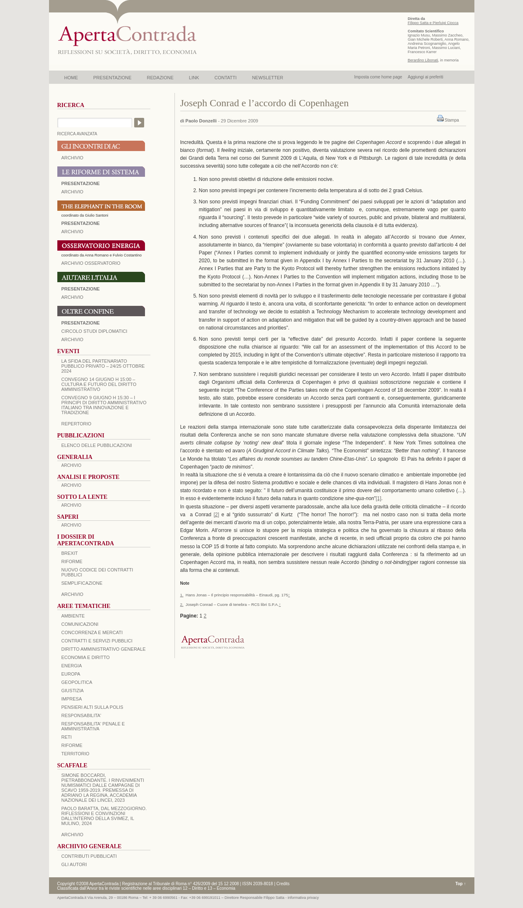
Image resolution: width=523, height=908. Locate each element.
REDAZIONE (160, 77)
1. (182, 595)
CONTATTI (225, 77)
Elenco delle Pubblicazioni (96, 445)
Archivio (72, 297)
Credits (283, 883)
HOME (71, 77)
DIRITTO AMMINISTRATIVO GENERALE (103, 649)
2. (182, 604)
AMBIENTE (73, 615)
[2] (216, 514)
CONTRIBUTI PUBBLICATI (89, 856)
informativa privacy (303, 898)
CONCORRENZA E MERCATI (92, 632)
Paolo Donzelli (200, 120)
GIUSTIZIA (72, 690)
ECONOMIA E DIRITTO (85, 657)
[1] (378, 498)
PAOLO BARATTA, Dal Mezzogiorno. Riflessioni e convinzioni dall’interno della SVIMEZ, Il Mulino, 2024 (104, 816)
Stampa (451, 120)
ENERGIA (71, 665)
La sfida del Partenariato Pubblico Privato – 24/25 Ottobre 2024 (103, 366)
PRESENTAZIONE (112, 77)
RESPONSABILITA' (81, 715)
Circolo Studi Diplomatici (94, 331)
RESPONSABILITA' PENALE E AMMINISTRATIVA (93, 726)
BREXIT (69, 553)
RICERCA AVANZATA (77, 134)
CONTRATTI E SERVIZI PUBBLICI (97, 640)
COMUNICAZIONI (79, 624)
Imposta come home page (378, 77)
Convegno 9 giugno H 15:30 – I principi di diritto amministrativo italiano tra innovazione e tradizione (104, 405)
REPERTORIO (76, 423)
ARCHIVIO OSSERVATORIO (90, 263)
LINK (194, 77)
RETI (66, 737)
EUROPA (71, 673)
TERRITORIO (75, 753)
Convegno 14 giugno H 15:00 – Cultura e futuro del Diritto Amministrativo (99, 384)
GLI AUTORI (74, 864)
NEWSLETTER (267, 77)
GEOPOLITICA (77, 682)
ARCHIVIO (72, 157)
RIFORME (72, 745)
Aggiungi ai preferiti (425, 77)
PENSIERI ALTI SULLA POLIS (92, 707)
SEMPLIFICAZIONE (82, 583)
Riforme (72, 561)
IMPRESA (71, 698)
